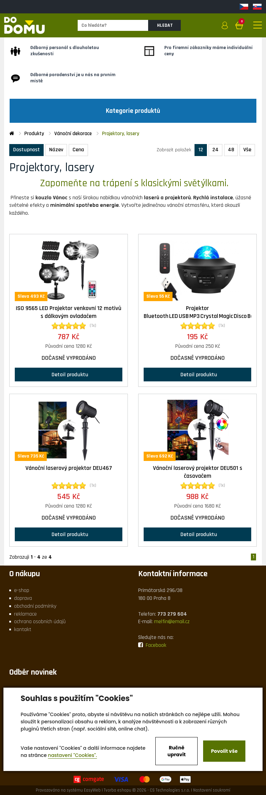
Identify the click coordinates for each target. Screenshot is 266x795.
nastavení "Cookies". (72, 755)
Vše (247, 149)
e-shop (21, 590)
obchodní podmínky (35, 606)
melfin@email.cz (172, 621)
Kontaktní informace (173, 574)
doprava (23, 598)
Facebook (152, 645)
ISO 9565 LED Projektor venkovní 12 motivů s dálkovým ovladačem (68, 312)
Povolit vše (224, 751)
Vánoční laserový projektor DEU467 (68, 468)
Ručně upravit (176, 751)
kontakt (22, 629)
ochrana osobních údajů (40, 621)
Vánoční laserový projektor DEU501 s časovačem (197, 472)
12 (200, 149)
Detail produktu (68, 374)
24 (215, 149)
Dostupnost (26, 149)
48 (231, 149)
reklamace (25, 614)
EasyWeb (92, 790)
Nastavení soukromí (211, 790)
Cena (78, 149)
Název (56, 149)
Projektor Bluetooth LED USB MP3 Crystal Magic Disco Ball (200, 312)
